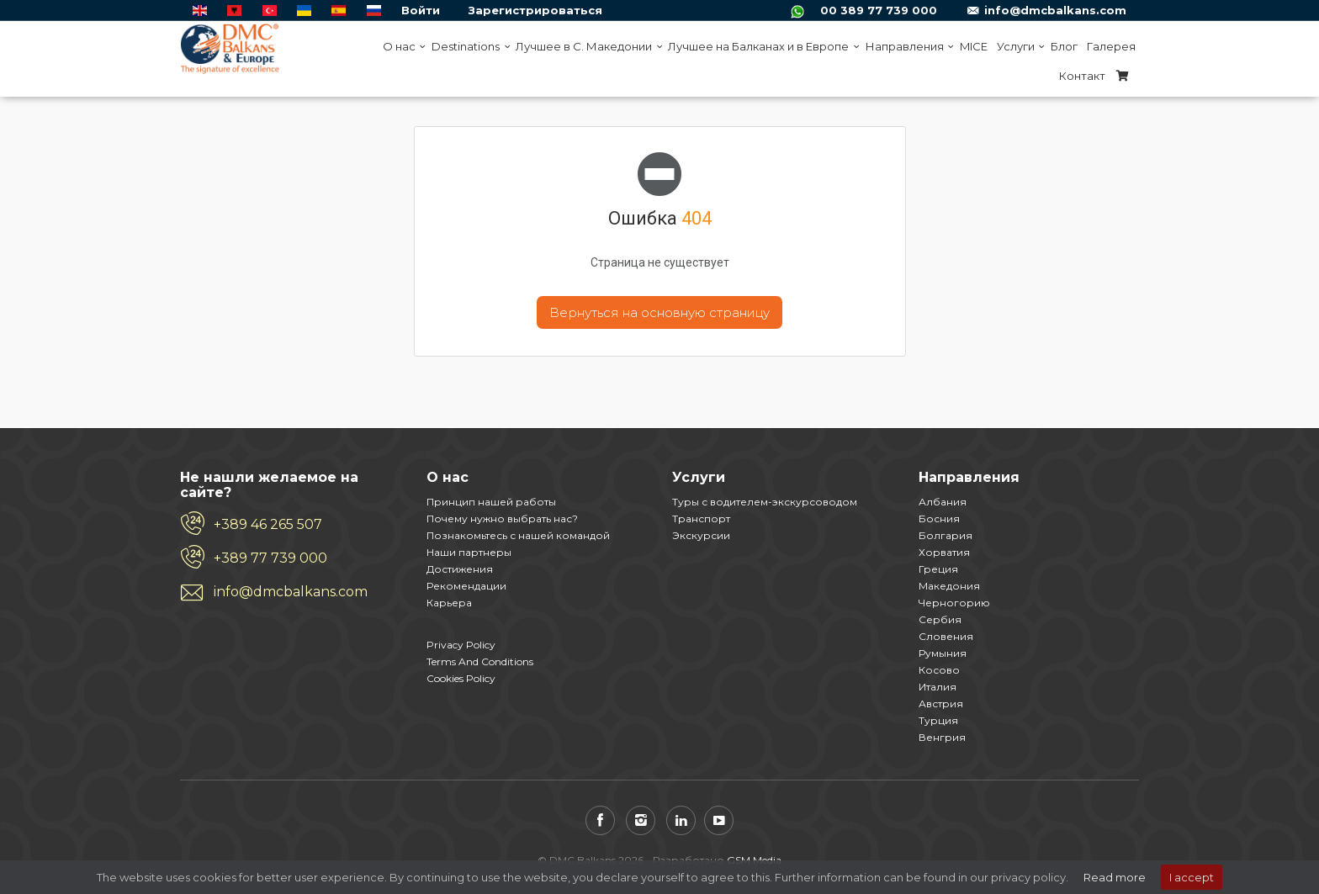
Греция (938, 569)
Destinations (469, 46)
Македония (949, 585)
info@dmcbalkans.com (1055, 10)
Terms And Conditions (479, 661)
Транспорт (701, 518)
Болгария (945, 535)
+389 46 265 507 (268, 524)
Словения (946, 636)
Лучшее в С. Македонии (587, 46)
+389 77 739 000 (270, 558)
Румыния (943, 653)
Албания (943, 501)
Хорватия (944, 552)
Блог (1064, 46)
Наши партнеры (468, 552)
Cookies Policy (460, 678)
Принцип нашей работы (491, 501)
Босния (939, 518)
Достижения (459, 569)
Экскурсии (701, 535)
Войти (420, 10)
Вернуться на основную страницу (659, 312)
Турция (938, 720)
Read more (1114, 877)
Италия (937, 686)
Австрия (941, 703)
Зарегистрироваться (535, 10)
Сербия (940, 619)
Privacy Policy (460, 644)
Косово (939, 670)
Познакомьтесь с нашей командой (518, 535)
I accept (1191, 877)
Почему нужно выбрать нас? (502, 518)
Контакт (1082, 75)
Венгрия (942, 737)
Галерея (1111, 46)
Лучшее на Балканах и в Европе (761, 46)
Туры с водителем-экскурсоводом (764, 501)
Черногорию (954, 602)
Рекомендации (466, 585)
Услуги (1019, 46)
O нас (402, 46)
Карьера (449, 602)
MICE (974, 46)
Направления (908, 46)
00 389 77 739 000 (878, 10)
